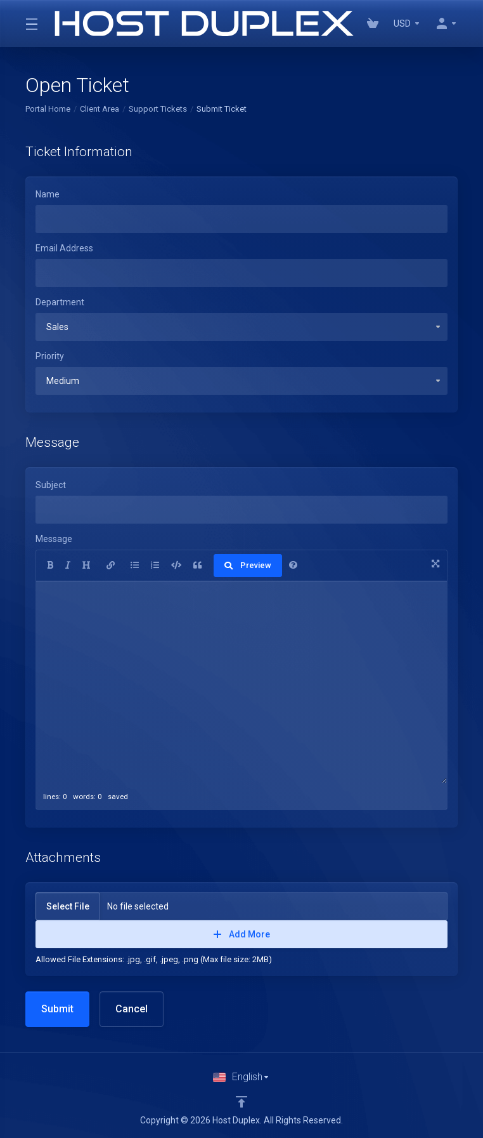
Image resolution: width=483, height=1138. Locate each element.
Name (47, 194)
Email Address (64, 248)
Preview (247, 565)
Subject (50, 485)
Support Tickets (158, 109)
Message (53, 539)
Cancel (131, 1009)
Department (59, 302)
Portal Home (47, 109)
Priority (49, 356)
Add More (242, 934)
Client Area (99, 109)
